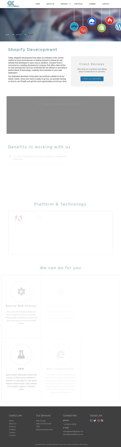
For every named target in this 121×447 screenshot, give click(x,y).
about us (50, 4)
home (10, 35)
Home (38, 4)
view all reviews (92, 79)
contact (106, 4)
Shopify (31, 35)
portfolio (78, 4)
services (66, 4)
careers (92, 4)
